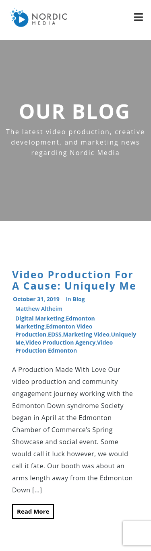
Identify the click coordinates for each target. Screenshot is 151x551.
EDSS (55, 334)
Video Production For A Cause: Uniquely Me (74, 279)
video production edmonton (64, 346)
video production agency (60, 342)
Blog (78, 299)
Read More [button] (33, 511)
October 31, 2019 (36, 299)
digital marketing (39, 318)
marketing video (86, 334)
